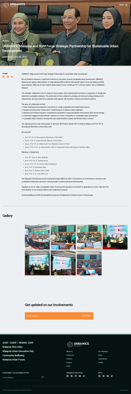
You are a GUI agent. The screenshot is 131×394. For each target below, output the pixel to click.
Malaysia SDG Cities (12, 347)
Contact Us (70, 355)
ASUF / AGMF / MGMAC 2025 (17, 342)
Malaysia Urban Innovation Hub (18, 351)
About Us (69, 351)
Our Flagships (103, 351)
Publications (102, 359)
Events (100, 363)
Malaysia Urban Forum (13, 359)
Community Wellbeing (13, 355)
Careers (69, 363)
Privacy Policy (124, 390)
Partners (69, 359)
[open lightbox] (37, 238)
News (100, 355)
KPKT (68, 366)
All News (5, 41)
